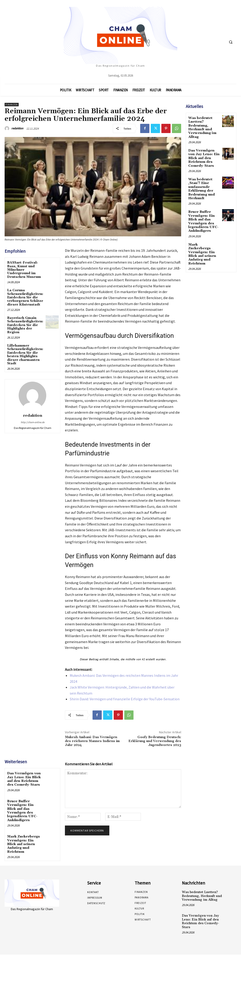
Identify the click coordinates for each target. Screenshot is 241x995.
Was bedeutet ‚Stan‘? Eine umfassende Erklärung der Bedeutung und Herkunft (201, 185)
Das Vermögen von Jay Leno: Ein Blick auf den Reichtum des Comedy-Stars (23, 778)
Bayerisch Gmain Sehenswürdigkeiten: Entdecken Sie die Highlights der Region (25, 325)
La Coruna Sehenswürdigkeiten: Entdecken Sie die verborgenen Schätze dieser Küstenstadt (25, 297)
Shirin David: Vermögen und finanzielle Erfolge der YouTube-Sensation (125, 699)
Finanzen (12, 104)
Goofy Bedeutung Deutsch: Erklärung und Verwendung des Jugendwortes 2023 (154, 741)
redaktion (17, 128)
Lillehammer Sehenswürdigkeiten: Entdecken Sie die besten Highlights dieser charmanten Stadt (25, 354)
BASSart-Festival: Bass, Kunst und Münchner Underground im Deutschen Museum (24, 270)
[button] (230, 42)
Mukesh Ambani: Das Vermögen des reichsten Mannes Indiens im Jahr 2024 (92, 741)
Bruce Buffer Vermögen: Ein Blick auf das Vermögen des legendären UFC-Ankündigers (24, 807)
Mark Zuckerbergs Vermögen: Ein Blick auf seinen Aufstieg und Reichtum (24, 836)
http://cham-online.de (32, 422)
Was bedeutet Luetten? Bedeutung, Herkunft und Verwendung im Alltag (201, 127)
